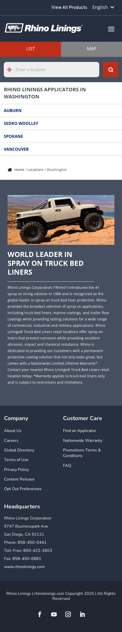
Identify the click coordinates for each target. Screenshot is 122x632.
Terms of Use (16, 460)
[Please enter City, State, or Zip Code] (51, 69)
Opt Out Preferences (23, 489)
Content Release (19, 479)
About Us (13, 430)
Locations (36, 169)
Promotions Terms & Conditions (82, 453)
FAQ (67, 465)
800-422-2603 (37, 550)
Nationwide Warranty (82, 440)
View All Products (69, 8)
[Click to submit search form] (110, 69)
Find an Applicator (79, 430)
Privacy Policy (16, 469)
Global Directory (19, 450)
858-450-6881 (26, 558)
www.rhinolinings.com (24, 567)
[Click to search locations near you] (11, 69)
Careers (11, 440)
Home (19, 169)
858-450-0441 (32, 542)
